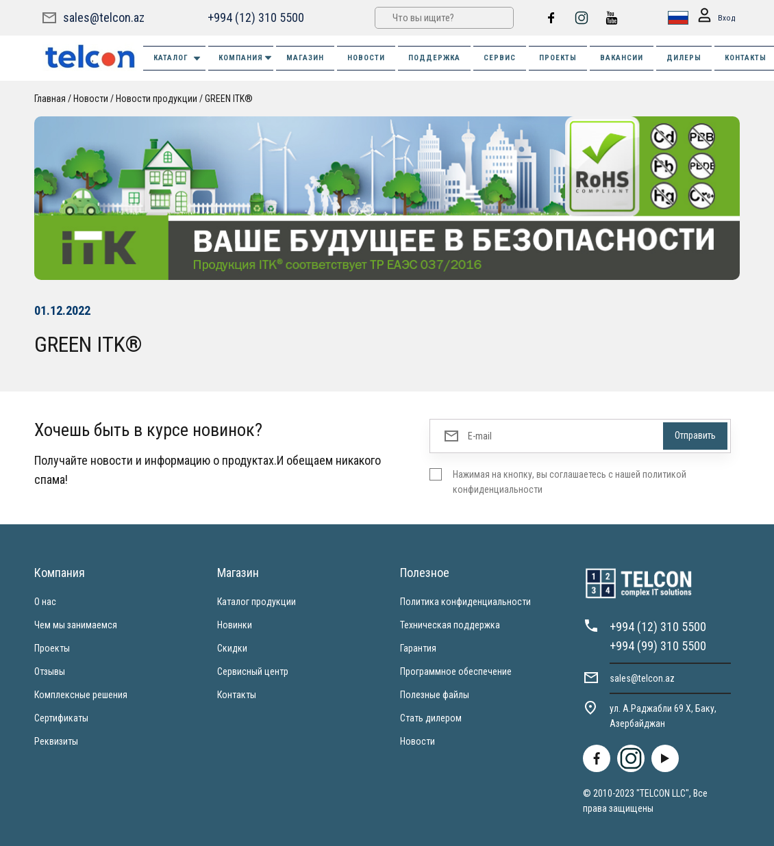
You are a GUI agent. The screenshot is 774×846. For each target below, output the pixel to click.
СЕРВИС (500, 57)
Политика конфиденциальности (465, 601)
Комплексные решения (80, 694)
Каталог (177, 58)
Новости (90, 98)
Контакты (236, 694)
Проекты (52, 648)
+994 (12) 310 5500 (256, 17)
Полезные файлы (434, 694)
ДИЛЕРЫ (683, 57)
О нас (45, 601)
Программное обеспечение (456, 671)
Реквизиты (56, 741)
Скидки (232, 648)
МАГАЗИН (305, 57)
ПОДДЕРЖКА (434, 57)
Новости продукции (156, 98)
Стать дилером (431, 718)
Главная (50, 98)
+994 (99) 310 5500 (658, 646)
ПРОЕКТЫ (558, 57)
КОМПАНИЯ (246, 58)
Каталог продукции (256, 601)
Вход (714, 18)
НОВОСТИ (366, 57)
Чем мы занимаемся (75, 624)
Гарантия (418, 648)
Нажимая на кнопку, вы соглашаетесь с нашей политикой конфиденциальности (569, 482)
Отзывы (49, 671)
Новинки (234, 624)
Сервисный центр (252, 671)
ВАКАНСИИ (621, 57)
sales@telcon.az (104, 17)
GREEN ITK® (229, 98)
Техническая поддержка (450, 624)
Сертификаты (61, 718)
